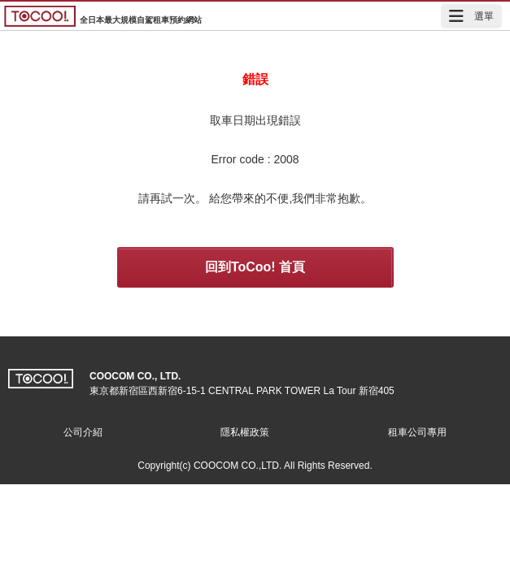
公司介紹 (82, 432)
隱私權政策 (244, 432)
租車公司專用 (417, 432)
